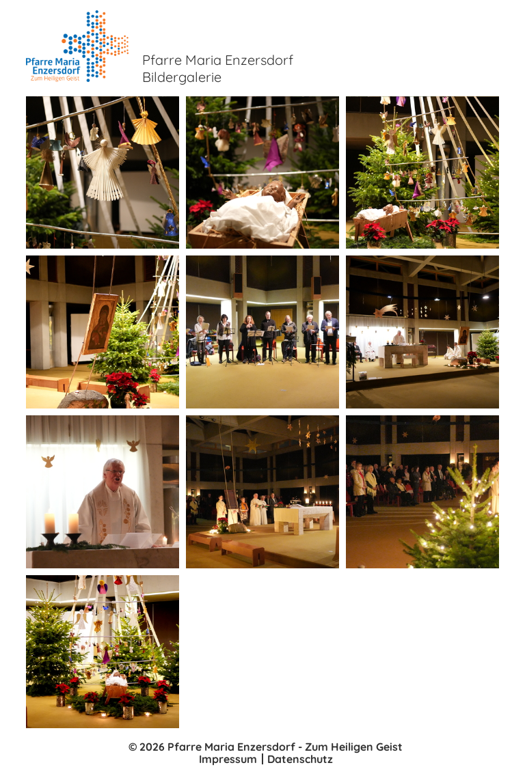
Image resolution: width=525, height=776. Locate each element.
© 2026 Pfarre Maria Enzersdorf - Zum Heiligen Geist (266, 746)
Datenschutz (300, 759)
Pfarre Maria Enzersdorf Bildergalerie (217, 68)
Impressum (228, 759)
